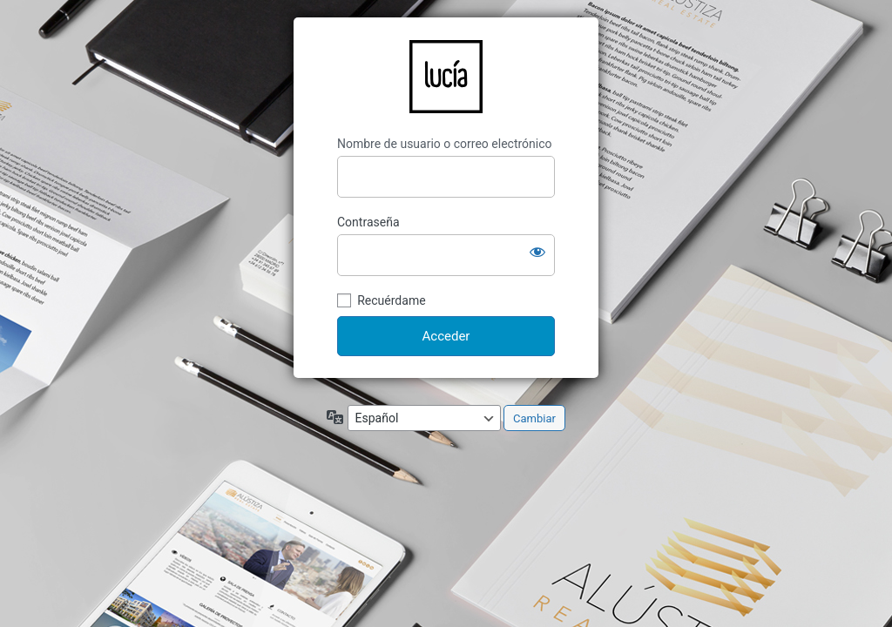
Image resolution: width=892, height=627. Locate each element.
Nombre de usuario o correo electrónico (444, 144)
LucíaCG (446, 76)
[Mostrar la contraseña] (537, 251)
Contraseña (368, 222)
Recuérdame (391, 300)
